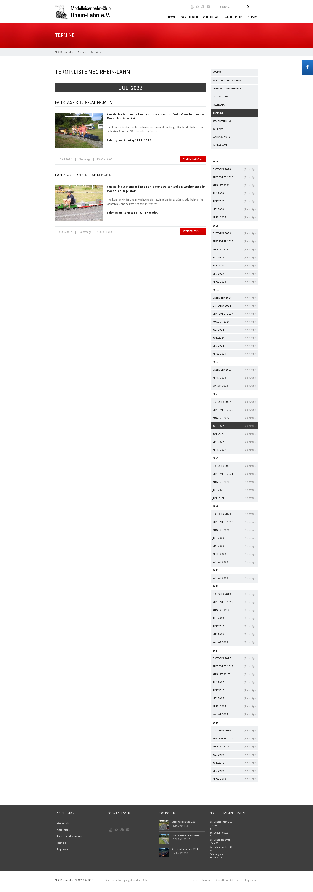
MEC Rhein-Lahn (64, 52)
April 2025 (234, 281)
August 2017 (234, 674)
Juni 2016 (234, 762)
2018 (216, 586)
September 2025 (234, 241)
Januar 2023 (234, 386)
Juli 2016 (234, 754)
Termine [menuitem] (218, 112)
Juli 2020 (234, 538)
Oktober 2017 (234, 658)
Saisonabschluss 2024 (184, 822)
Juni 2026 (234, 201)
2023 (216, 362)
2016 (216, 722)
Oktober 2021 (234, 466)
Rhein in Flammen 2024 (185, 849)
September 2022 (234, 410)
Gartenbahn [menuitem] (189, 17)
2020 (216, 506)
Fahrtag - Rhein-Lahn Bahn (83, 174)
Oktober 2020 (234, 514)
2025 (216, 225)
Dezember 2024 (234, 297)
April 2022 (234, 450)
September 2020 (234, 522)
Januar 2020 (234, 562)
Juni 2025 (234, 265)
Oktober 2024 (234, 305)
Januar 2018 (234, 642)
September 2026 (234, 177)
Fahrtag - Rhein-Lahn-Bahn (83, 102)
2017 (216, 650)
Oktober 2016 (234, 730)
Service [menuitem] (253, 17)
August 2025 (234, 249)
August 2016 (234, 746)
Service (82, 52)
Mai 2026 (234, 209)
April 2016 (234, 778)
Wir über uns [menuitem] (234, 17)
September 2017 (234, 666)
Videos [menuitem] (217, 72)
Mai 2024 (234, 345)
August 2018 (234, 610)
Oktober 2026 (234, 169)
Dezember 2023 (234, 370)
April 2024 (234, 353)
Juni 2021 (234, 498)
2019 (216, 570)
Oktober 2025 (234, 233)
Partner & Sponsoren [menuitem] (227, 80)
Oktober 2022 (234, 402)
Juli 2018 (234, 618)
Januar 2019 (234, 578)
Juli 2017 (234, 682)
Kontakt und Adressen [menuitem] (228, 88)
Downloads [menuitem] (220, 96)
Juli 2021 (234, 490)
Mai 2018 (234, 634)
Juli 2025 (234, 257)
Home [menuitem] (172, 17)
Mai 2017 (234, 698)
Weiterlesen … (78, 112)
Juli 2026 (234, 193)
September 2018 (234, 602)
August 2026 (234, 185)
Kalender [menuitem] (219, 104)
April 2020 (234, 554)
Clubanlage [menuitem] (211, 17)
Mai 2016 (234, 770)
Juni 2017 (234, 690)
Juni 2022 (234, 434)
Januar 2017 (234, 714)
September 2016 (234, 738)
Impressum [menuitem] (220, 144)
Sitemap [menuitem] (218, 128)
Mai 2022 (234, 442)
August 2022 (234, 418)
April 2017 (234, 706)
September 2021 (234, 474)
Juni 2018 (234, 626)
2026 (216, 161)
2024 (216, 289)
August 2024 (234, 321)
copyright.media (131, 880)
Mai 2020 (234, 546)
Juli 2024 (234, 329)
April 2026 (234, 217)
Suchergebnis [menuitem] (222, 120)
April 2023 (234, 378)
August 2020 (234, 530)
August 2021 (234, 482)
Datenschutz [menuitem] (221, 136)
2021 (216, 458)
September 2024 (234, 313)
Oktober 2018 (234, 594)
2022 (216, 394)
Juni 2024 (234, 337)
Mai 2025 (234, 273)
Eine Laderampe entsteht (186, 835)
